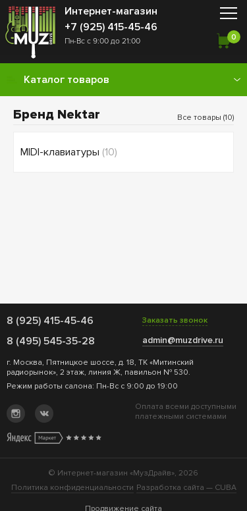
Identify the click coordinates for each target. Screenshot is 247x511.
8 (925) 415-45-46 (50, 320)
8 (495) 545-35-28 (51, 341)
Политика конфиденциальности (72, 488)
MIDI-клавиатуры (68, 152)
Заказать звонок (174, 320)
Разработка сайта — (186, 488)
